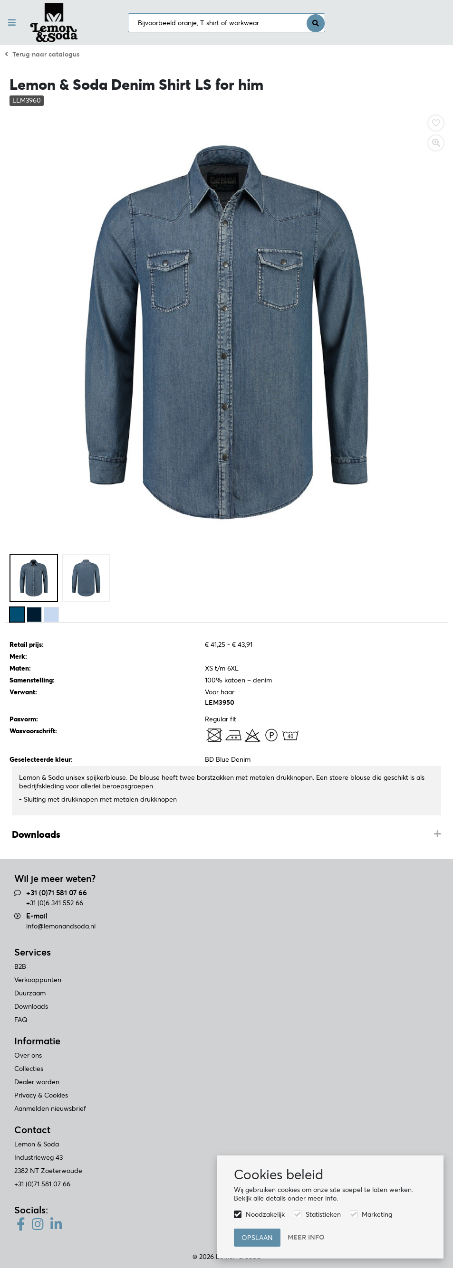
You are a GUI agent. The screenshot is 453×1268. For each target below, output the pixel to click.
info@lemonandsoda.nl (61, 926)
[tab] (226, 835)
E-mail (37, 915)
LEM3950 (219, 702)
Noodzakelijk (265, 1214)
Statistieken (323, 1214)
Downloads (36, 834)
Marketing (377, 1214)
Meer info (306, 1237)
